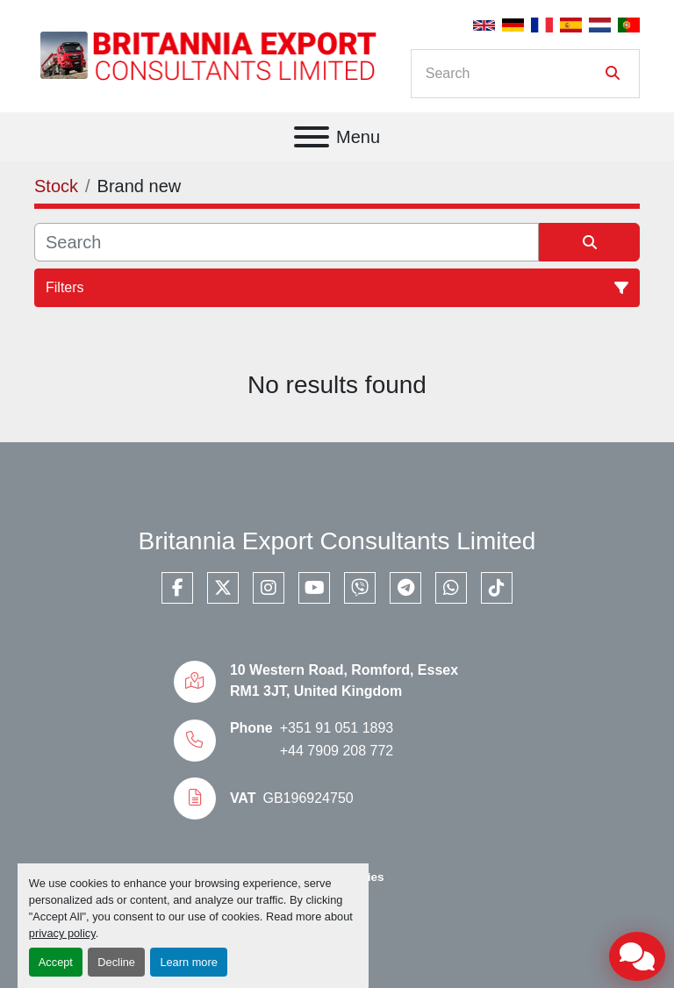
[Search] (513, 73)
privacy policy (62, 933)
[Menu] (311, 136)
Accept (56, 962)
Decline (116, 962)
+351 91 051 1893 (336, 727)
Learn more (188, 962)
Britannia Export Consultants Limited (337, 541)
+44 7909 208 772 (336, 750)
